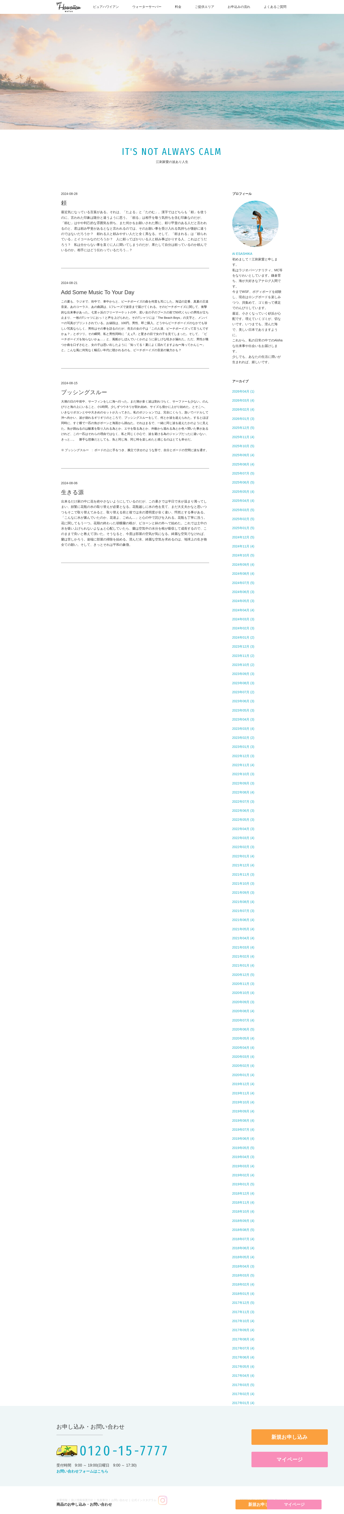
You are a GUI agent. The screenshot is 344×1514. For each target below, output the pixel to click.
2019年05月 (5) (243, 1148)
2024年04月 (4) (243, 610)
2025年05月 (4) (243, 491)
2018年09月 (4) (243, 1221)
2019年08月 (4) (243, 1120)
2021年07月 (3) (243, 911)
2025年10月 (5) (243, 446)
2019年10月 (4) (243, 1102)
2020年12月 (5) (243, 975)
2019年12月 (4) (243, 1084)
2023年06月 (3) (243, 701)
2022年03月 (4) (243, 838)
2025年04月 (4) (243, 501)
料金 (178, 7)
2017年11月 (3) (243, 1312)
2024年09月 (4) (243, 564)
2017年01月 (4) (243, 1403)
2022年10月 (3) (243, 774)
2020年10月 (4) (243, 993)
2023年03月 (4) (243, 728)
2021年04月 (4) (243, 938)
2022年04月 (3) (243, 829)
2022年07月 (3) (243, 801)
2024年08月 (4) (243, 573)
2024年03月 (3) (243, 619)
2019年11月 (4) (243, 1093)
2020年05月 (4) (243, 1038)
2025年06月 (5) (243, 482)
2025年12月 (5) (243, 428)
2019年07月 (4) (243, 1129)
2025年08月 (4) (243, 464)
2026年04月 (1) (243, 391)
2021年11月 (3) (243, 874)
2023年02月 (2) (243, 738)
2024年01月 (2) (243, 637)
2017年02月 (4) (243, 1394)
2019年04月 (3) (243, 1157)
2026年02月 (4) (243, 409)
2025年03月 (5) (243, 510)
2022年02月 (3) (243, 847)
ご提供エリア (204, 7)
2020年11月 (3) (243, 984)
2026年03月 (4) (243, 400)
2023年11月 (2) (243, 656)
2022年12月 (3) (243, 756)
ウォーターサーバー (146, 7)
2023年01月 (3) (243, 747)
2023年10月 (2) (243, 665)
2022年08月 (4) (243, 792)
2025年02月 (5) (243, 519)
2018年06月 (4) (243, 1248)
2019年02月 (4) (243, 1175)
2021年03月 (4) (243, 947)
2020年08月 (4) (243, 1011)
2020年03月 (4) (243, 1056)
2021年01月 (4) (243, 965)
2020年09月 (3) (243, 1002)
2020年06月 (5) (243, 1029)
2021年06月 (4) (243, 920)
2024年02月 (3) (243, 628)
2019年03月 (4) (243, 1166)
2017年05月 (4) (243, 1366)
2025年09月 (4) (243, 455)
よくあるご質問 (275, 7)
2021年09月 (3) (243, 892)
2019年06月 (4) (243, 1138)
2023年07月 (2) (243, 692)
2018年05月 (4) (243, 1257)
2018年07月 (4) (243, 1239)
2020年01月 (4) (243, 1075)
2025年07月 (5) (243, 473)
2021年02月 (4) (243, 956)
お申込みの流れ (239, 7)
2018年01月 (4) (243, 1293)
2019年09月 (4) (243, 1111)
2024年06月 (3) (243, 592)
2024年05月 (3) (243, 601)
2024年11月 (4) (243, 546)
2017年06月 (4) (243, 1357)
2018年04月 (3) (243, 1266)
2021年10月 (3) (243, 883)
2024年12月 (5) (243, 537)
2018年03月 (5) (243, 1275)
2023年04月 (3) (243, 719)
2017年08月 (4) (243, 1339)
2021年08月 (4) (243, 902)
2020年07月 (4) (243, 1020)
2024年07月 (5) (243, 583)
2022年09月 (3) (243, 783)
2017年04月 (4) (243, 1375)
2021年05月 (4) (243, 929)
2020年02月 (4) (243, 1066)
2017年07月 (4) (243, 1348)
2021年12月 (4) (243, 865)
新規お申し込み (249, 1437)
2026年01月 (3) (243, 419)
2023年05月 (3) (243, 710)
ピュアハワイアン (106, 7)
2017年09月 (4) (243, 1330)
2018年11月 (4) (243, 1202)
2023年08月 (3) (243, 683)
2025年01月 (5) (243, 528)
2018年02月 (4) (243, 1284)
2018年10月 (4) (243, 1211)
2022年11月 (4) (243, 765)
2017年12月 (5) (243, 1303)
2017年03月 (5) (243, 1385)
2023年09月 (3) (243, 674)
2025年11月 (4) (243, 437)
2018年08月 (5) (243, 1230)
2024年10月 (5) (243, 555)
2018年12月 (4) (243, 1193)
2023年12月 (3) (243, 646)
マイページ (249, 1459)
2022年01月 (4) (243, 856)
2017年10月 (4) (243, 1321)
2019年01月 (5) (243, 1184)
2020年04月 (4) (243, 1047)
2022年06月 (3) (243, 810)
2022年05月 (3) (243, 819)
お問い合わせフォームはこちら (82, 1471)
